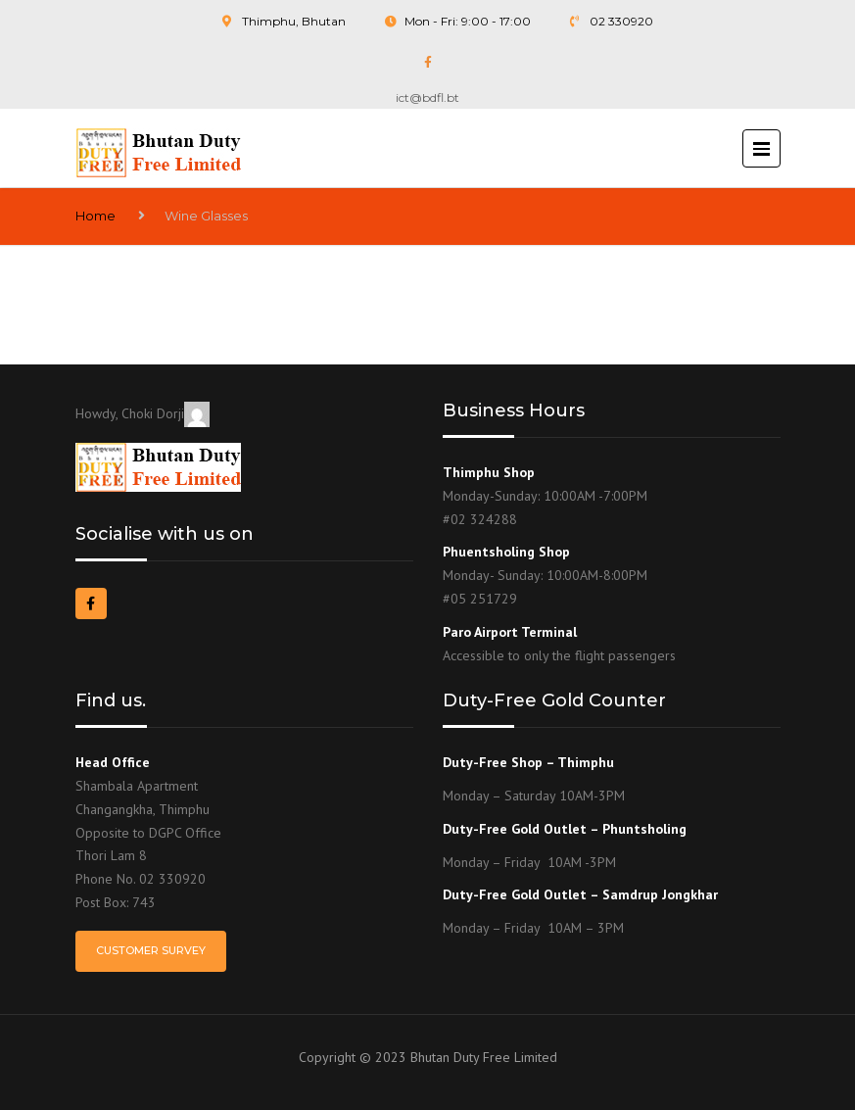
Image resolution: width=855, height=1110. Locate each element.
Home (95, 215)
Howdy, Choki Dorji (142, 413)
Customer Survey (151, 950)
